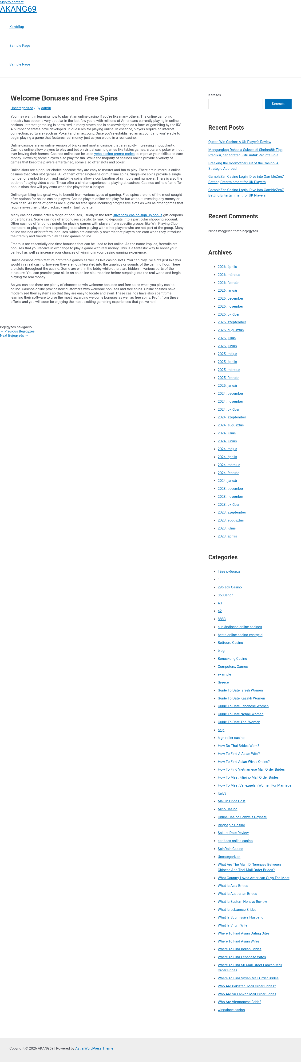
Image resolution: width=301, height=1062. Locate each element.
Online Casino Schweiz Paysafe (242, 817)
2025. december (230, 298)
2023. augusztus (231, 520)
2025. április (227, 362)
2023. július (227, 528)
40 (220, 603)
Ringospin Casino (231, 825)
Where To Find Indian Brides (239, 949)
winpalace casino (231, 1010)
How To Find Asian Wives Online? (244, 762)
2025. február (228, 378)
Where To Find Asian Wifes (239, 941)
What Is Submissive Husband (240, 917)
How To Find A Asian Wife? (239, 754)
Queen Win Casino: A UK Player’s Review (239, 142)
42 (220, 611)
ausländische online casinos (240, 627)
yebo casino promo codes (114, 154)
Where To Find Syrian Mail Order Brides (248, 978)
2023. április (227, 536)
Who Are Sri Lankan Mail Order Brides (247, 994)
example (224, 674)
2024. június (227, 441)
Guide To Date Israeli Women (240, 690)
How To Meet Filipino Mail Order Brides (248, 777)
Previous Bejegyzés (17, 331)
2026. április (227, 267)
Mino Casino (227, 809)
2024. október (228, 409)
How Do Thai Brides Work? (238, 746)
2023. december (230, 489)
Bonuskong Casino (232, 659)
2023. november (230, 496)
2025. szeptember (232, 322)
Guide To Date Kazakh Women (241, 698)
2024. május (227, 449)
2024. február (228, 473)
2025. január (227, 385)
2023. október (228, 504)
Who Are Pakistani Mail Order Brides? (247, 986)
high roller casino (231, 738)
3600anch (225, 595)
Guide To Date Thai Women (239, 722)
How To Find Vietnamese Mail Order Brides (251, 769)
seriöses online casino (235, 841)
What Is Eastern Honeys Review (242, 902)
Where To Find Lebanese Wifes (242, 957)
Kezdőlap (16, 27)
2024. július (227, 433)
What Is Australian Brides (237, 894)
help (221, 730)
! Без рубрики (229, 571)
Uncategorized (22, 108)
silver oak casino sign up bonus (137, 215)
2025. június (227, 346)
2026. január (227, 290)
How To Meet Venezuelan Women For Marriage (254, 785)
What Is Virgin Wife (232, 925)
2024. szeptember (232, 417)
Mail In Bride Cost (232, 801)
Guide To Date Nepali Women (240, 714)
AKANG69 (18, 9)
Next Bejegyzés (14, 335)
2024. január (227, 481)
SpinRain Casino (230, 849)
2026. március (229, 275)
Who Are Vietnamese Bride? (239, 1002)
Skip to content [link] (12, 2)
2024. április (227, 457)
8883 (222, 619)
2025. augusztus (231, 330)
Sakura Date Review (233, 833)
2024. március (229, 465)
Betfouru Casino (230, 643)
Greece (223, 682)
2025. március (229, 370)
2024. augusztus (231, 425)
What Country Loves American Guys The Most (253, 878)
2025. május (227, 354)
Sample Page (19, 45)
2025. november (230, 306)
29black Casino (230, 587)
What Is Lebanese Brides (237, 910)
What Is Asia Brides (233, 886)
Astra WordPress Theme (94, 1048)
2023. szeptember (232, 512)
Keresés (214, 95)
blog (221, 651)
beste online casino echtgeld (240, 635)
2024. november (230, 401)
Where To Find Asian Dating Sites (243, 933)
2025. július (227, 338)
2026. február (228, 283)
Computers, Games (233, 666)
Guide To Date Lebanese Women (243, 706)
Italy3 (222, 793)
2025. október (228, 314)
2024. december (230, 393)
